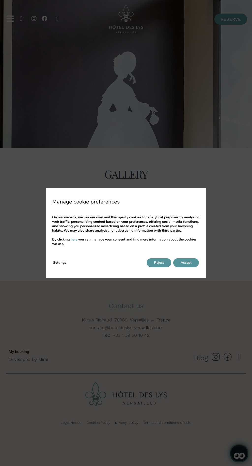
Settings (59, 262)
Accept (186, 262)
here (74, 239)
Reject (159, 262)
